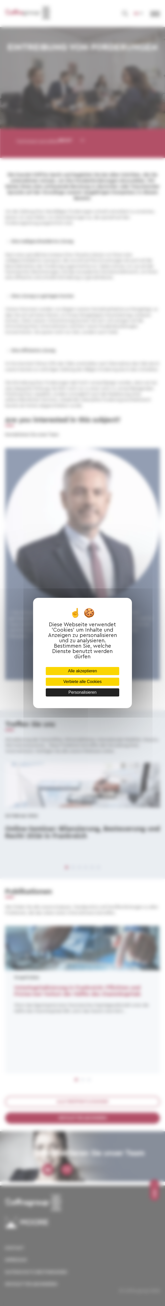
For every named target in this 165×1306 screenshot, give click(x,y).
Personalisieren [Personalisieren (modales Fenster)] (82, 692)
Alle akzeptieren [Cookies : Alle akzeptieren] (82, 671)
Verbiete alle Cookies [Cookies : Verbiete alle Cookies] (82, 681)
